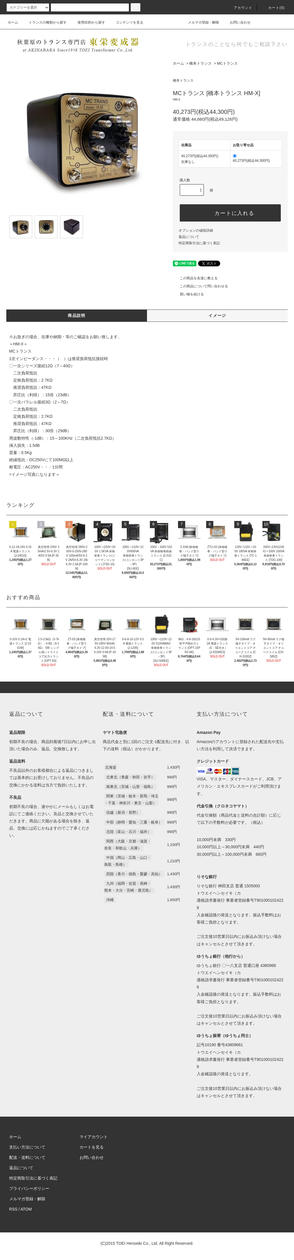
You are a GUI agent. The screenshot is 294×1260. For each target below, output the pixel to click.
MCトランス (227, 63)
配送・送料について (27, 1157)
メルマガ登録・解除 (200, 22)
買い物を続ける (188, 294)
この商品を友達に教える (195, 278)
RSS (13, 1209)
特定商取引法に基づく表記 (199, 243)
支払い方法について (27, 1147)
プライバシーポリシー (29, 1188)
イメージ (217, 315)
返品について (189, 237)
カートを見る (92, 1147)
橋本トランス (200, 63)
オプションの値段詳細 (196, 230)
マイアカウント (94, 1136)
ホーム (13, 22)
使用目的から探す (88, 22)
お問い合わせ (237, 22)
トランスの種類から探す (44, 22)
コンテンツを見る (126, 22)
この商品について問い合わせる (200, 286)
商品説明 (77, 315)
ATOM (26, 1209)
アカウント (240, 8)
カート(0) (273, 8)
